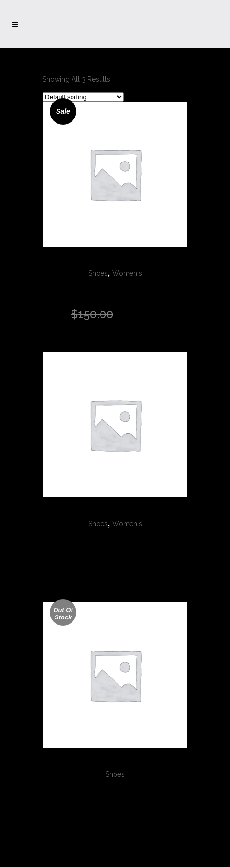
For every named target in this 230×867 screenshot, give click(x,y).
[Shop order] (83, 97)
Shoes (98, 273)
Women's (127, 273)
